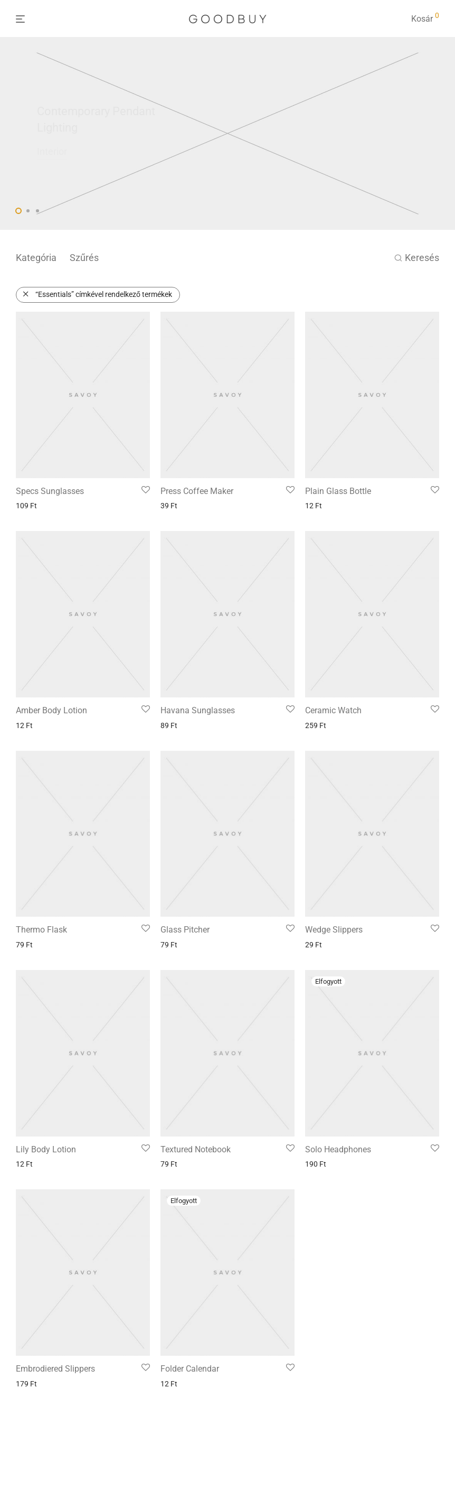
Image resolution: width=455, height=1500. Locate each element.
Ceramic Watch (333, 710)
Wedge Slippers (334, 930)
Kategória (36, 257)
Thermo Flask (41, 930)
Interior (52, 151)
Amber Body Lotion (51, 710)
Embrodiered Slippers (55, 1369)
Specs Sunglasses (50, 491)
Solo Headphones (338, 1149)
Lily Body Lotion (46, 1149)
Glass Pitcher (185, 930)
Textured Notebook (195, 1149)
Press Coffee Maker (196, 491)
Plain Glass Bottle (338, 491)
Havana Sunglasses (197, 710)
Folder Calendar (189, 1369)
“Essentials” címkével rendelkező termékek (103, 294)
